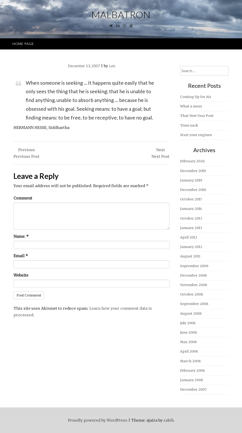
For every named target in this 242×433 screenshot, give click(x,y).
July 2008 (187, 323)
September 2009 (194, 266)
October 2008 (191, 294)
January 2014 (191, 209)
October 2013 (191, 218)
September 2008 (194, 304)
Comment (22, 198)
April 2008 (189, 351)
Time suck (189, 125)
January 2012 (191, 247)
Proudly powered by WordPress (97, 420)
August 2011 (190, 256)
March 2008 (190, 361)
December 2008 (193, 275)
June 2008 (188, 332)
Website (20, 275)
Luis (112, 65)
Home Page (23, 44)
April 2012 (188, 237)
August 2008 (191, 313)
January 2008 (191, 380)
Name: (21, 236)
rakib (168, 420)
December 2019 (193, 171)
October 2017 (191, 199)
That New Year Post (197, 116)
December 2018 (193, 190)
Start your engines (196, 135)
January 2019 (191, 180)
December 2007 (193, 389)
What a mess (191, 106)
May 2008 (188, 342)
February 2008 (192, 370)
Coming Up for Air (195, 97)
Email (20, 255)
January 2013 (191, 228)
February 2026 (192, 161)
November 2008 (193, 285)
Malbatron (121, 14)
